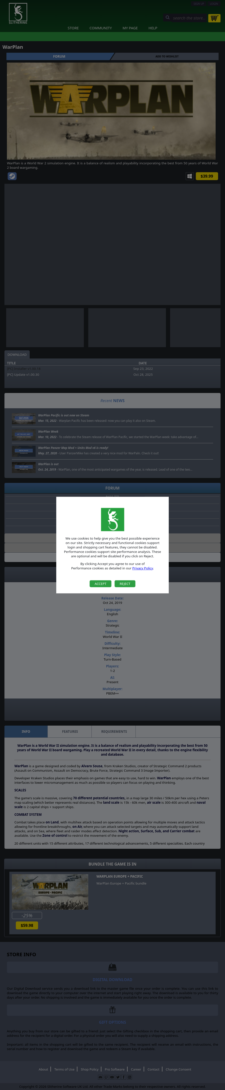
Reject (125, 583)
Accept (101, 583)
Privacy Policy (142, 568)
